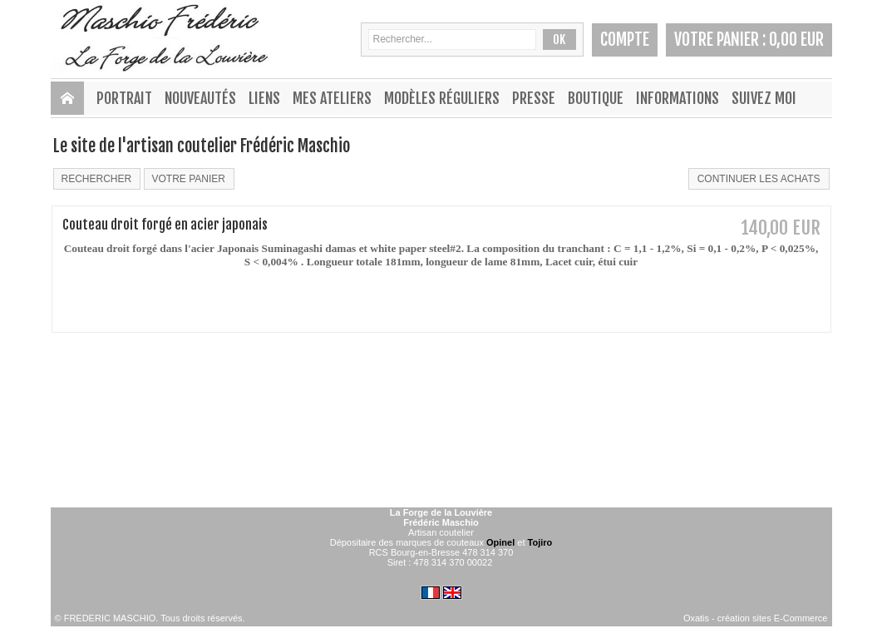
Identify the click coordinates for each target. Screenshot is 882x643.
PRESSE (533, 98)
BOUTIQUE (595, 98)
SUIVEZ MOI (764, 98)
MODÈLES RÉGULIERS (442, 98)
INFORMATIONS (677, 98)
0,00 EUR (796, 39)
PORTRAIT (124, 98)
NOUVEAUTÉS (200, 98)
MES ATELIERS (332, 98)
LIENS (264, 98)
